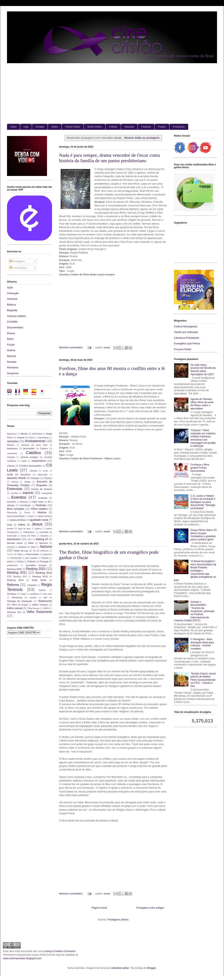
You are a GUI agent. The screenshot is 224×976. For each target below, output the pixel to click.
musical (10, 547)
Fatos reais (37, 501)
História (41, 512)
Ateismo (11, 445)
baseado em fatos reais (34, 445)
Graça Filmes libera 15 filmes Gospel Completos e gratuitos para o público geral (203, 534)
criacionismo (39, 460)
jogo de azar (24, 528)
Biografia (12, 310)
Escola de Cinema (41, 489)
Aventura (12, 298)
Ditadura (48, 478)
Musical (11, 356)
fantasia (23, 502)
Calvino (44, 448)
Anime (32, 438)
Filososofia (12, 512)
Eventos (18, 497)
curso (45, 471)
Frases (162, 126)
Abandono (11, 434)
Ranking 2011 (17, 572)
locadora (44, 536)
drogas (27, 482)
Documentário (15, 327)
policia (10, 561)
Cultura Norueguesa (185, 326)
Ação (10, 287)
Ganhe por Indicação (186, 332)
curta (10, 474)
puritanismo (12, 565)
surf (45, 597)
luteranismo (13, 539)
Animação (13, 293)
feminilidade (25, 505)
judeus (38, 528)
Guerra (11, 350)
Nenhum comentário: (71, 347)
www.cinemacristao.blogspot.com (22, 958)
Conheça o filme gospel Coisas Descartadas (199, 467)
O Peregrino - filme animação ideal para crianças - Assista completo (202, 644)
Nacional (129, 126)
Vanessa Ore (14, 612)
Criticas (113, 126)
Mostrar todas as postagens (141, 137)
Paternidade (32, 554)
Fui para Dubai (182, 349)
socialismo (34, 594)
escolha (14, 493)
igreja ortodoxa (45, 516)
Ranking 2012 (43, 572)
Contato (40, 126)
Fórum (27, 512)
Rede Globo (39, 580)
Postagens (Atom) (118, 919)
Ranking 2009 (14, 569)
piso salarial (31, 558)
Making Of (42, 539)
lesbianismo (28, 532)
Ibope (31, 516)
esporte (28, 492)
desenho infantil (16, 478)
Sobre (54, 126)
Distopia (35, 478)
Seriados (11, 593)
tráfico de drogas (19, 605)
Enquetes (41, 485)
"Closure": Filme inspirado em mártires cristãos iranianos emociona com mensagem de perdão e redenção (203, 438)
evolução (42, 497)
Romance (12, 367)
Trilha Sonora (33, 608)
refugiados (32, 585)
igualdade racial (39, 519)
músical (22, 546)
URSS (46, 608)
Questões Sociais (36, 565)
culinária (33, 471)
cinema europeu (29, 457)
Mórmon (43, 543)
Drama (11, 333)
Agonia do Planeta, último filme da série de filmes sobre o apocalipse (202, 404)
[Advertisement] (112, 94)
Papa (19, 554)
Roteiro (42, 590)
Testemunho (45, 600)
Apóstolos (12, 441)
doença (14, 482)
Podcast (45, 558)
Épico (10, 338)
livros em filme (28, 536)
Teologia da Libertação (19, 601)
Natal (33, 547)
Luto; (29, 539)
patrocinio (47, 554)
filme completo (15, 508)
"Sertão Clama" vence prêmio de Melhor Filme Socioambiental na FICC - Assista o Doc (203, 679)
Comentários (18, 267)
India (9, 524)
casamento (12, 453)
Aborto (24, 433)
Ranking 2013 (20, 576)
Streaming (17, 597)
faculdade (11, 502)
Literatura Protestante (186, 337)
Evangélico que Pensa (187, 343)
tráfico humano (40, 604)
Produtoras (179, 126)
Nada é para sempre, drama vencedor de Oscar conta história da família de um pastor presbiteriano (109, 158)
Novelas (11, 361)
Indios (21, 524)
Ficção (11, 344)
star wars (47, 594)
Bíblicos (11, 304)
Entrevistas (14, 488)
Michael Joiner (15, 543)
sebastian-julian (120, 967)
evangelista (46, 493)
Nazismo (46, 546)
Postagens (17, 261)
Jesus (37, 524)
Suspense (13, 373)
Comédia (12, 321)
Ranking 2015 (15, 580)
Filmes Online (72, 126)
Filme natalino (39, 508)
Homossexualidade (16, 516)
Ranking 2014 (40, 576)
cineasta (11, 457)
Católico (33, 452)
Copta (24, 461)
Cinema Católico (16, 316)
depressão (42, 475)
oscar (107, 347)
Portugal (44, 561)
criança (11, 465)
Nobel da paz (21, 550)
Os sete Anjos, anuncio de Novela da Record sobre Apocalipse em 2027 (203, 369)
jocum (10, 528)
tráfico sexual (14, 608)
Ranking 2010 (35, 568)
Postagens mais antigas (150, 907)
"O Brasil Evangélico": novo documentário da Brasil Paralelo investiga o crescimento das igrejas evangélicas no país (195, 570)
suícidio (32, 597)
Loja (26, 126)
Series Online (94, 126)
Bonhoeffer (29, 448)
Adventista (37, 434)
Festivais (146, 126)
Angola (20, 437)
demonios (25, 474)
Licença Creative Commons (59, 951)
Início (13, 126)
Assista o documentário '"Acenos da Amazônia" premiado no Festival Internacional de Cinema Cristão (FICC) (194, 611)
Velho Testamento (39, 611)
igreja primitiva (17, 519)
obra (11, 951)
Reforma (13, 584)
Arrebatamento (35, 441)
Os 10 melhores (41, 551)
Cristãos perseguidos (30, 465)
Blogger (151, 967)
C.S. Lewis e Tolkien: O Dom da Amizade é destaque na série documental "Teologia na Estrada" (202, 502)
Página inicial (99, 907)
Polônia (31, 561)
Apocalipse (44, 438)
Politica (20, 561)
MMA (31, 543)
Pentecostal (15, 558)
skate (23, 594)
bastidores (12, 448)
